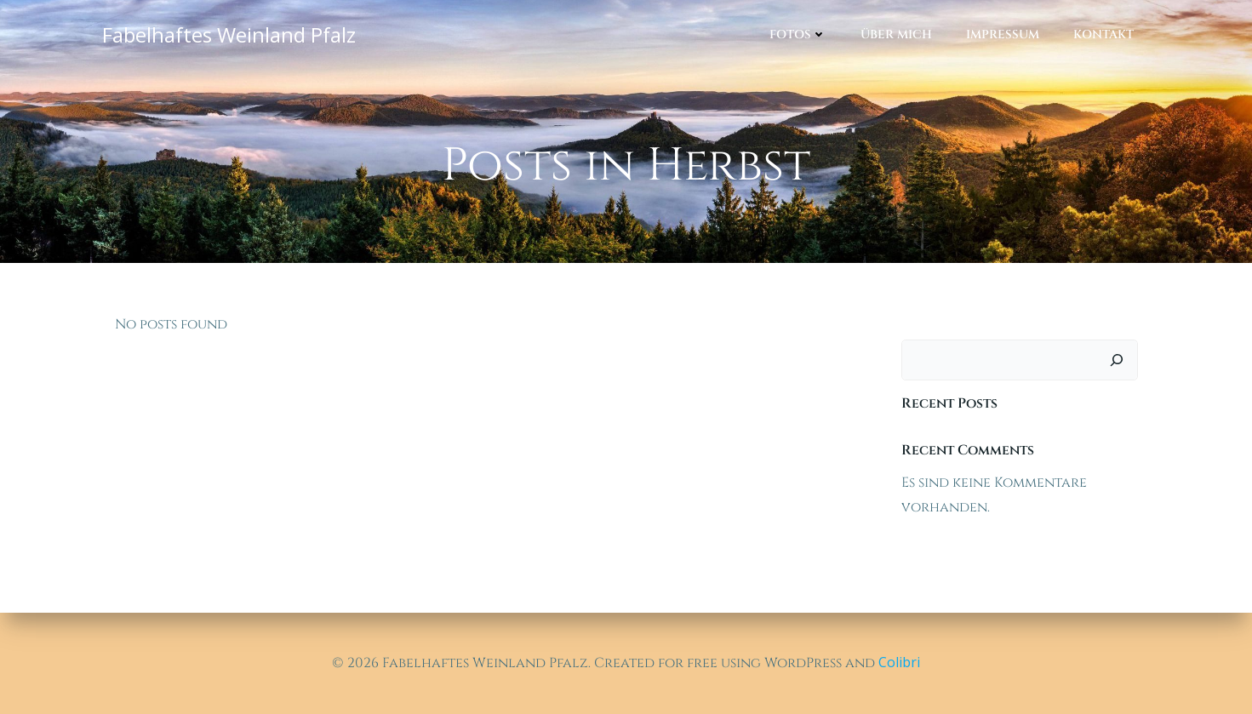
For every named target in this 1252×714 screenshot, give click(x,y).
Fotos (797, 34)
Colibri (899, 662)
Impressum (1002, 34)
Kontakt (1103, 34)
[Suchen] (1116, 360)
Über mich (896, 34)
